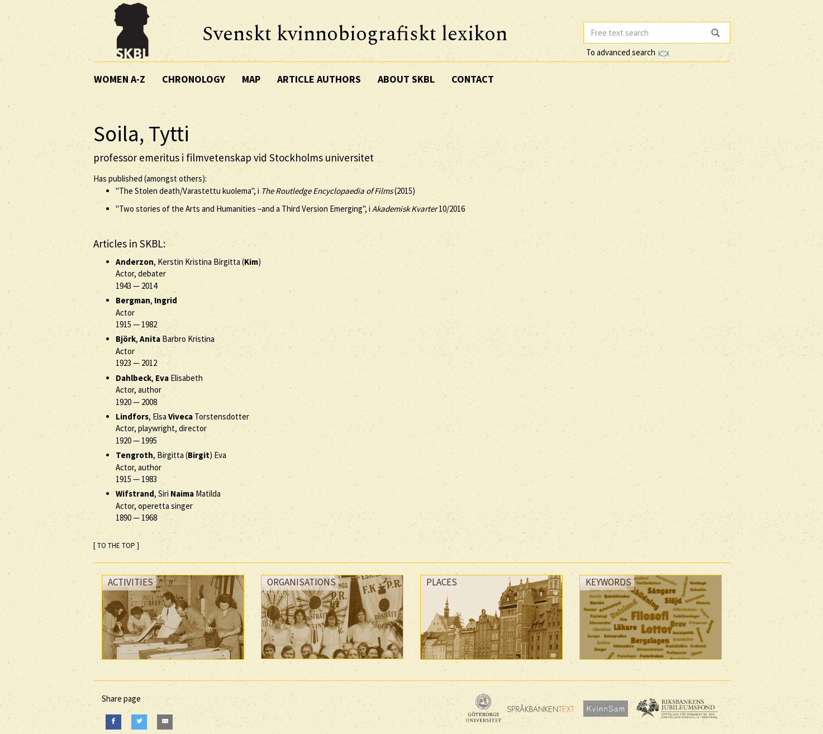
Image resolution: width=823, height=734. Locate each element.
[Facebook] (113, 722)
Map (251, 79)
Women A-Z (119, 79)
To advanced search (627, 52)
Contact (472, 79)
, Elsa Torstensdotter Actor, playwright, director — (182, 428)
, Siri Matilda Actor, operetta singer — (168, 505)
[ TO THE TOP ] (116, 545)
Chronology (193, 79)
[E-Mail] (165, 722)
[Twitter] (139, 722)
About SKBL (406, 79)
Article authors (319, 79)
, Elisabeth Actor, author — (159, 390)
